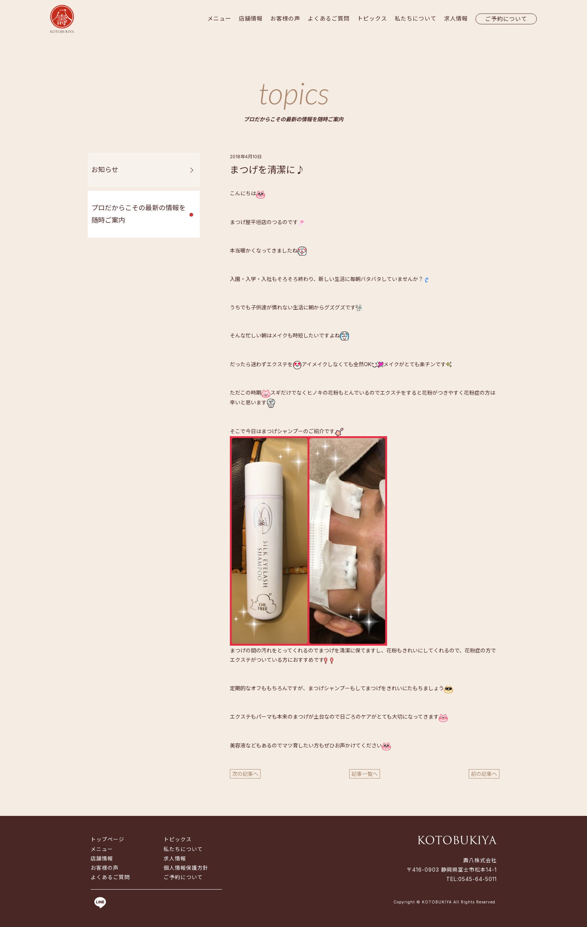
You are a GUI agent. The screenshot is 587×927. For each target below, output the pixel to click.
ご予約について (506, 18)
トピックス (372, 18)
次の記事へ (245, 774)
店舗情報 (251, 18)
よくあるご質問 (329, 18)
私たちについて (416, 18)
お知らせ (104, 170)
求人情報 (456, 18)
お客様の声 (285, 18)
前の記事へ (484, 774)
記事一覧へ (365, 774)
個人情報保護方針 (186, 868)
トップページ (107, 839)
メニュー (219, 18)
